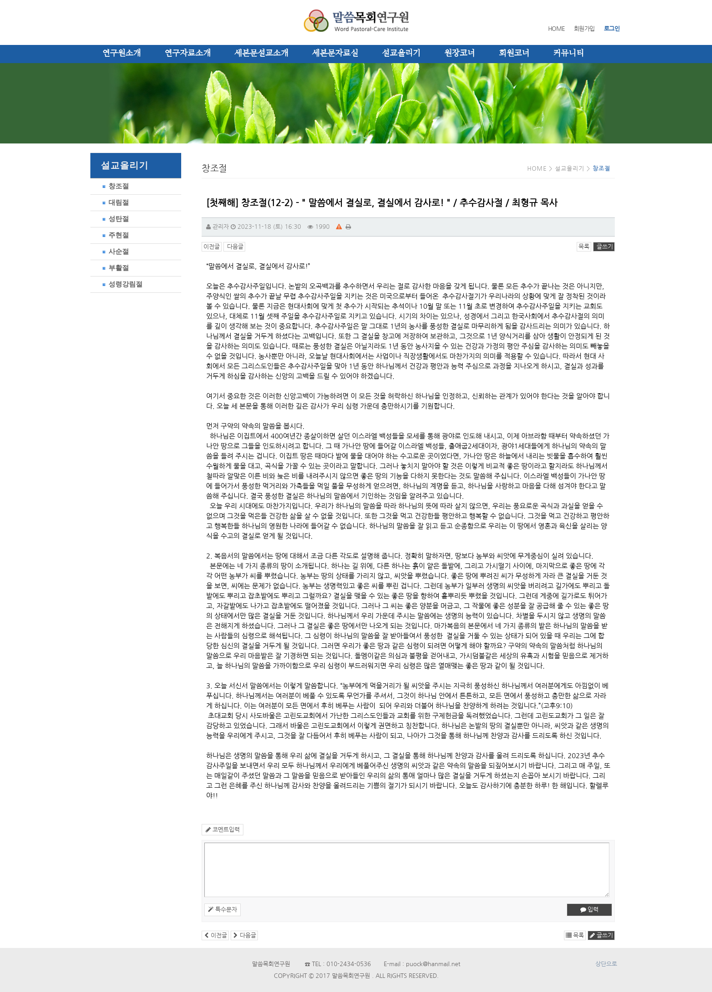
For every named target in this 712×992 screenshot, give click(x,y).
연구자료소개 (187, 53)
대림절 (114, 202)
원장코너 (459, 53)
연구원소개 (121, 53)
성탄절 (114, 218)
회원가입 (584, 29)
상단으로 (606, 964)
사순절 (114, 251)
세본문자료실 (335, 53)
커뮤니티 (568, 53)
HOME (556, 29)
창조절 (114, 186)
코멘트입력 (222, 830)
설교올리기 (401, 53)
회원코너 (514, 53)
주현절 (114, 235)
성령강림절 (121, 284)
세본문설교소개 (261, 53)
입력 (589, 910)
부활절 (114, 267)
